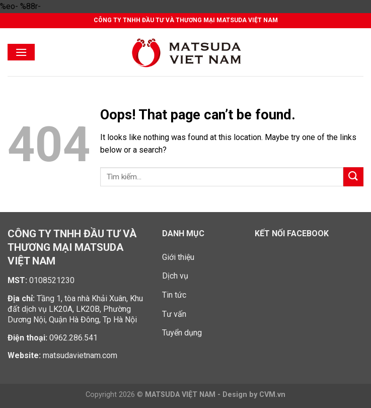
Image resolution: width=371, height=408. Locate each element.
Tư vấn (174, 314)
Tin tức (174, 295)
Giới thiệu (178, 257)
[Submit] (353, 177)
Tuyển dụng (182, 332)
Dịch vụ (175, 276)
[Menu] (21, 52)
